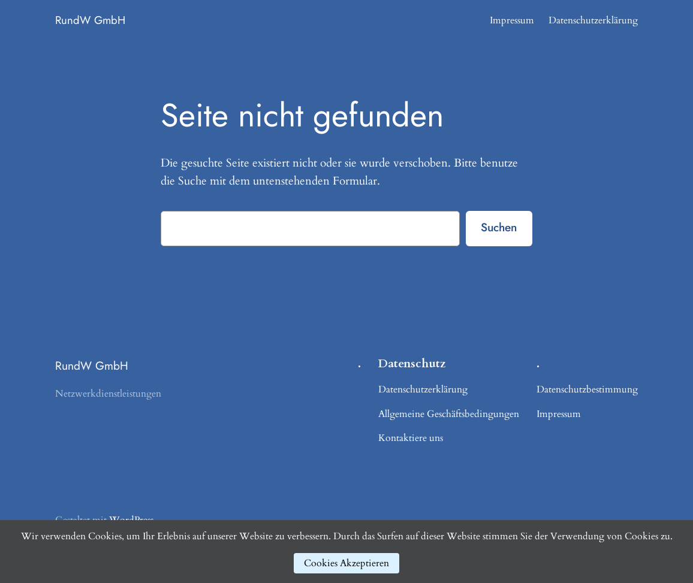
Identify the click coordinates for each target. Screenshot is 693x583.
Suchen (499, 227)
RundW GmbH (90, 20)
